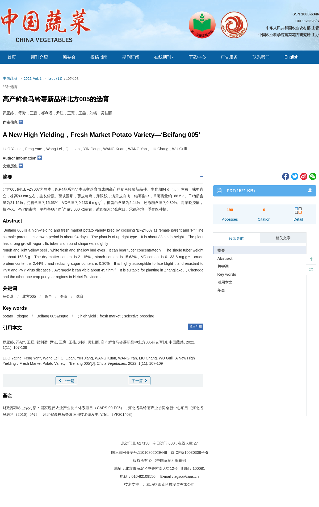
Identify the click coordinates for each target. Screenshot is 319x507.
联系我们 (261, 57)
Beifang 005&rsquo (52, 316)
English (291, 57)
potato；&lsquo (15, 316)
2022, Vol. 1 (32, 78)
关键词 (223, 266)
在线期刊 (164, 57)
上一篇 (66, 381)
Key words (226, 274)
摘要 (221, 250)
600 (172, 443)
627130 (143, 443)
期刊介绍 (39, 57)
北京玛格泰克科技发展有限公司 (169, 484)
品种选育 (10, 87)
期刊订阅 (130, 57)
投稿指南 (98, 57)
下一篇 (140, 381)
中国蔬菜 (10, 78)
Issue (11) (55, 78)
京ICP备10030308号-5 (189, 452)
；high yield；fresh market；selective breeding (115, 316)
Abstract (225, 258)
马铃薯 (8, 296)
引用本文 (224, 282)
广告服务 (229, 57)
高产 (48, 296)
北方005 (29, 296)
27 (196, 443)
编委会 (69, 57)
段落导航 (236, 238)
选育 (79, 296)
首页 (11, 57)
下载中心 (197, 57)
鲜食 (64, 296)
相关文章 (283, 238)
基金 (221, 290)
